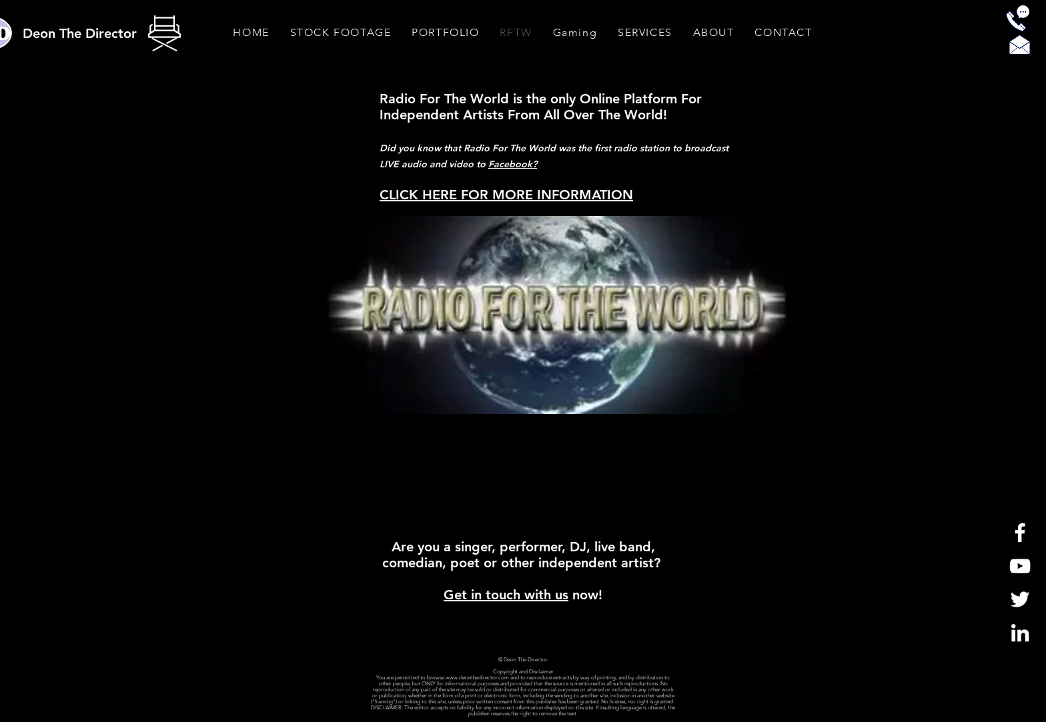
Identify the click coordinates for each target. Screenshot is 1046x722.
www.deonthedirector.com (477, 678)
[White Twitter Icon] (1020, 599)
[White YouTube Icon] (1020, 566)
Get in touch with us (506, 595)
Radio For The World (444, 99)
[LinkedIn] (1020, 632)
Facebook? (512, 164)
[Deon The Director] (81, 33)
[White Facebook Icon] (1020, 532)
